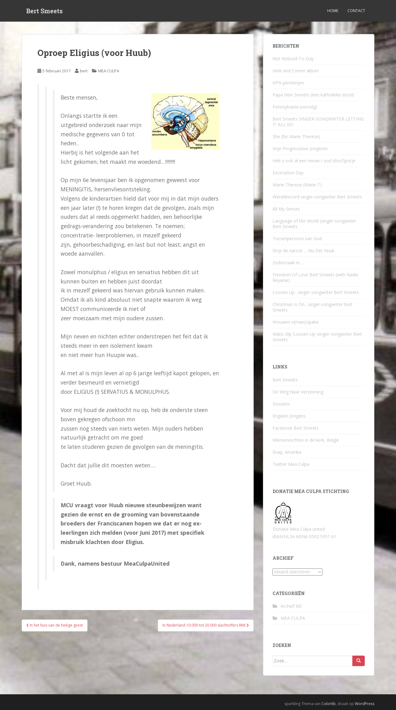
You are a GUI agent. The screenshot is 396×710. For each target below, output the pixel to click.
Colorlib (328, 703)
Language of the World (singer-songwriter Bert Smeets (314, 223)
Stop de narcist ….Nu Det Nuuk (303, 250)
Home (332, 10)
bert (84, 71)
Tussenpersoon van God (297, 238)
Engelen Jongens (289, 416)
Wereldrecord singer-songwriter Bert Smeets (317, 197)
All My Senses (286, 209)
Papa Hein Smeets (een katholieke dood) (313, 95)
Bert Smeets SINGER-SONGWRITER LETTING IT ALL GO (318, 121)
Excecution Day (288, 173)
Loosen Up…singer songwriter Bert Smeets (316, 292)
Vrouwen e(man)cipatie (296, 322)
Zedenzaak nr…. (288, 263)
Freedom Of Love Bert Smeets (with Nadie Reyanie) (315, 277)
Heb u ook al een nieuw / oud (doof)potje (314, 161)
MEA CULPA (108, 71)
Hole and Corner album (296, 71)
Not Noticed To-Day (293, 59)
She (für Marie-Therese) (296, 136)
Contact (356, 10)
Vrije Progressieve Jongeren (300, 148)
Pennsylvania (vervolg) (295, 107)
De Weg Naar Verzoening (298, 392)
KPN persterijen (288, 83)
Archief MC (292, 606)
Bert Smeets (44, 11)
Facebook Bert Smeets (296, 428)
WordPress (364, 703)
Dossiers (281, 404)
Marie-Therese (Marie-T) (297, 185)
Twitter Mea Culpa (291, 464)
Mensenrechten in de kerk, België (306, 440)
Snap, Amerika (287, 452)
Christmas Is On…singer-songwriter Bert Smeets (313, 307)
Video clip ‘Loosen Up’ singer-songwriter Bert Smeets (317, 336)
